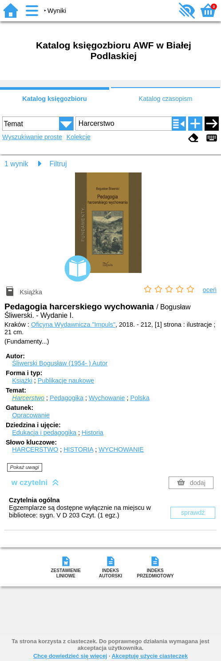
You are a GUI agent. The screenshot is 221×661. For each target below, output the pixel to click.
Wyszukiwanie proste (32, 136)
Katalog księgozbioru (54, 98)
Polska (140, 397)
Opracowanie (31, 415)
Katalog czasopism (166, 98)
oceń (210, 289)
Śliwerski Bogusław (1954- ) (59, 363)
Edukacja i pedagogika (44, 432)
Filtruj (58, 164)
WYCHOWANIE (121, 449)
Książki (22, 380)
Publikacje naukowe (66, 380)
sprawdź (193, 512)
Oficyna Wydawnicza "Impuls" (73, 324)
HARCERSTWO (35, 449)
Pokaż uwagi (24, 467)
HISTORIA (78, 449)
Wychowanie (107, 397)
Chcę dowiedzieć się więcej (70, 656)
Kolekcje (79, 136)
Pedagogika (66, 397)
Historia (92, 432)
